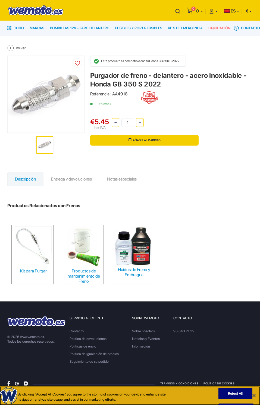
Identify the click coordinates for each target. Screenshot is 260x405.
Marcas (37, 28)
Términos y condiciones (179, 383)
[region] (130, 395)
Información (141, 346)
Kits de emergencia (185, 28)
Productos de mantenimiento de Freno (84, 276)
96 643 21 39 (184, 331)
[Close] (254, 395)
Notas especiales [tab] (122, 179)
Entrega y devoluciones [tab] (71, 179)
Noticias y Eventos (146, 339)
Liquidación (219, 28)
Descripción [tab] (25, 179)
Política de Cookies (219, 383)
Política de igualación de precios (94, 354)
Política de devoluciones (88, 339)
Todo (15, 28)
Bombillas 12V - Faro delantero (79, 28)
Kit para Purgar (33, 271)
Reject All (235, 393)
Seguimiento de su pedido (89, 361)
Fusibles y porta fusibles (138, 28)
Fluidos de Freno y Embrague (134, 272)
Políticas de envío (83, 346)
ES (230, 11)
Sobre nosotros (143, 331)
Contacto (247, 28)
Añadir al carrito (145, 140)
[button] (199, 11)
